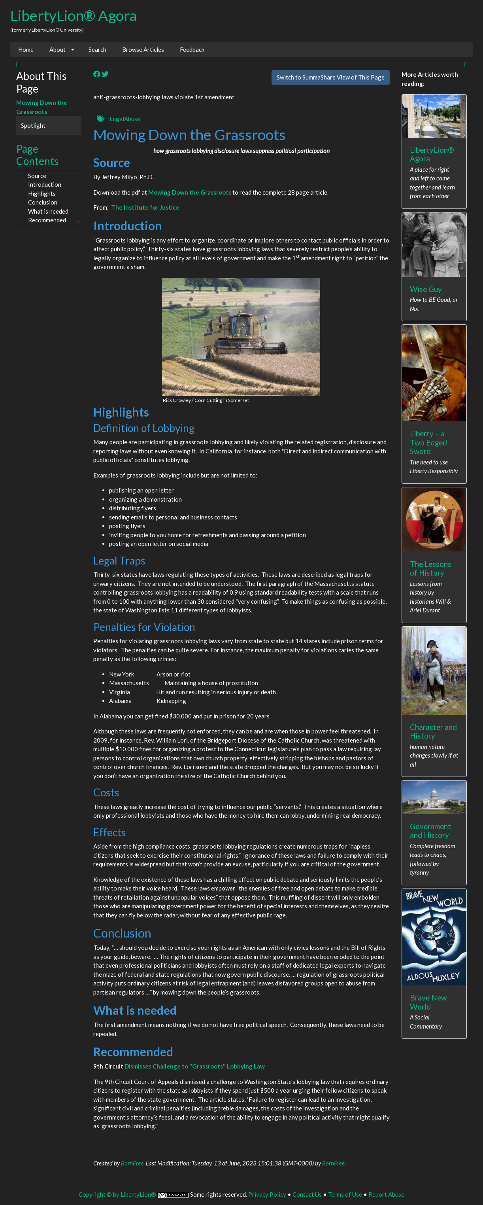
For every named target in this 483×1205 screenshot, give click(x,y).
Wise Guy (426, 289)
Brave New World (428, 1002)
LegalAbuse (124, 118)
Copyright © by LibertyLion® (117, 1194)
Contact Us (307, 1194)
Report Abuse (386, 1194)
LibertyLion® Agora (73, 15)
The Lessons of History (430, 568)
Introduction (44, 184)
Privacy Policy (267, 1194)
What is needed (48, 211)
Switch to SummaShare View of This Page (331, 77)
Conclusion (42, 202)
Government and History (430, 831)
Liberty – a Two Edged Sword (428, 442)
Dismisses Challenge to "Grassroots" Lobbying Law (195, 1066)
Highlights (42, 193)
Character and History (433, 731)
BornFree (132, 1163)
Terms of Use (345, 1194)
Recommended (47, 220)
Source (37, 175)
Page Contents (37, 155)
